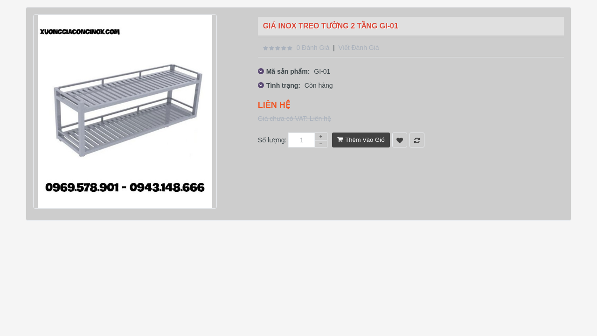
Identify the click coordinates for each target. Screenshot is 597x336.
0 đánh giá (312, 47)
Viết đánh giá (358, 47)
